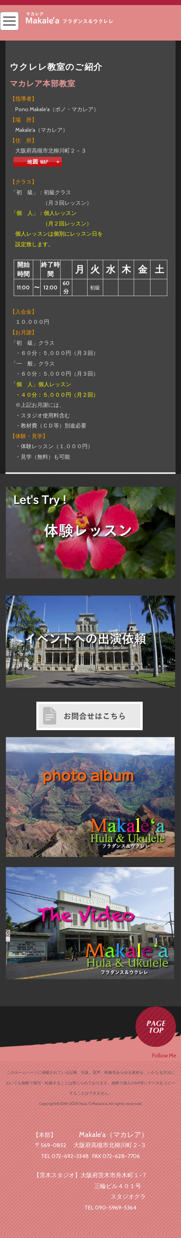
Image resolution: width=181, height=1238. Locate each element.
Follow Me (164, 1055)
